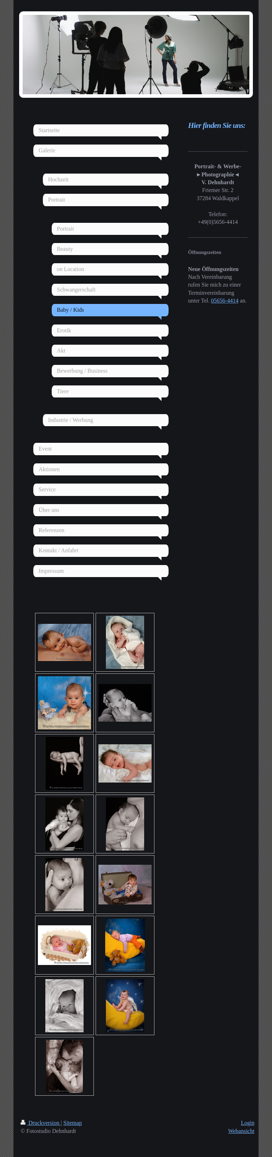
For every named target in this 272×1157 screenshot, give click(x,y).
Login (247, 1123)
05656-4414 (224, 301)
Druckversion (41, 1123)
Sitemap (72, 1123)
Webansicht (241, 1131)
